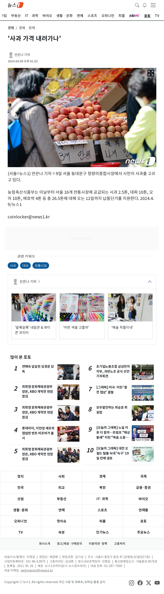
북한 (102, 487)
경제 (102, 476)
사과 (13, 265)
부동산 (61, 499)
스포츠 (102, 510)
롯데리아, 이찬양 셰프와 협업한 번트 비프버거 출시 (38, 433)
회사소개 (44, 544)
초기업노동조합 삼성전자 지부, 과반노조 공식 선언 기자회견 (113, 371)
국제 (143, 476)
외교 (61, 487)
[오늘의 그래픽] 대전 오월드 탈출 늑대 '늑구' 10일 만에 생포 (112, 453)
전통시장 (41, 265)
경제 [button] (11, 28)
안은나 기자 (22, 55)
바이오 (143, 499)
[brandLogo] (15, 5)
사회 (61, 476)
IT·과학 (102, 499)
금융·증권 (143, 487)
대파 (25, 265)
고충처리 (119, 544)
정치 (20, 476)
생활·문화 (20, 510)
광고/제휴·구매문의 (69, 544)
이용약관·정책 (98, 544)
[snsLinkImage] (131, 582)
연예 (61, 510)
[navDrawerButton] (153, 5)
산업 (20, 499)
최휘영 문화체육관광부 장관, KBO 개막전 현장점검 (37, 392)
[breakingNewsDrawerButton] (144, 5)
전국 (20, 487)
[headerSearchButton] (137, 5)
